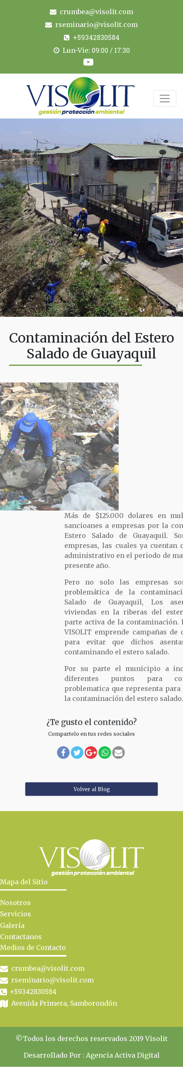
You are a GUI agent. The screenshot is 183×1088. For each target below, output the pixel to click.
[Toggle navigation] (164, 98)
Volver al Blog (91, 789)
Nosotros (15, 902)
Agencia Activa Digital (123, 1055)
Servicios (15, 914)
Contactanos (21, 937)
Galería (12, 925)
